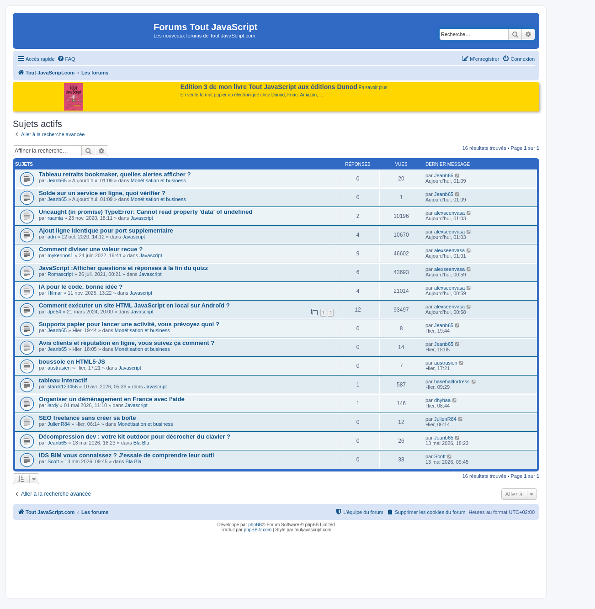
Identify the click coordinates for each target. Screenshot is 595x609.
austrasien (59, 368)
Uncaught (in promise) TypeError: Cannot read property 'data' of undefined (146, 211)
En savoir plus (373, 87)
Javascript (141, 218)
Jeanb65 (57, 180)
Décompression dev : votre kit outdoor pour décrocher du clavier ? (134, 436)
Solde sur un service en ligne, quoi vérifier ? (102, 193)
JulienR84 (59, 424)
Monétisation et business (158, 180)
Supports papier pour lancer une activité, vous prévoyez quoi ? (129, 324)
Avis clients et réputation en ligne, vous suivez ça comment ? (126, 342)
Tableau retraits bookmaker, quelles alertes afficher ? (115, 174)
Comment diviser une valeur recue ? (91, 249)
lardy (53, 405)
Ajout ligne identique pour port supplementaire (106, 230)
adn (52, 236)
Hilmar (55, 293)
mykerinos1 (60, 255)
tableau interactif (63, 380)
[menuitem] (66, 58)
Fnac (292, 94)
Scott (53, 461)
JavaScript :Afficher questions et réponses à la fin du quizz (123, 268)
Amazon (308, 94)
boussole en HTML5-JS (72, 361)
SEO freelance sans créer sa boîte (87, 417)
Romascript (60, 274)
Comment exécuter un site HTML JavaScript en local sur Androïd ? (134, 305)
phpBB (255, 524)
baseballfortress (452, 381)
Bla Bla (141, 442)
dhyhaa (442, 400)
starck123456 (63, 386)
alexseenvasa (449, 213)
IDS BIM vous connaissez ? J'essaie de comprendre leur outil (126, 455)
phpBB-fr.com (258, 529)
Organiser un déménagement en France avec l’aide (112, 399)
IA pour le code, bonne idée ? (80, 286)
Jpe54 (54, 311)
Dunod (278, 94)
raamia (55, 218)
